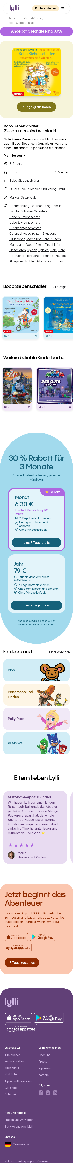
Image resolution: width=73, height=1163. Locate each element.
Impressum (45, 1068)
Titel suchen (12, 1054)
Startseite (14, 18)
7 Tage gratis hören (36, 107)
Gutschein (11, 1094)
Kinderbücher (32, 18)
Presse (43, 1061)
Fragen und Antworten (19, 1119)
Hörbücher (11, 1074)
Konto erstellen (45, 8)
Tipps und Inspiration (18, 1081)
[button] (63, 8)
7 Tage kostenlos (22, 963)
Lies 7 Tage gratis (37, 542)
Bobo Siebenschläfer (22, 22)
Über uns (44, 1054)
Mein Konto (12, 1067)
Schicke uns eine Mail (19, 1126)
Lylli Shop (11, 1087)
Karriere (44, 1075)
